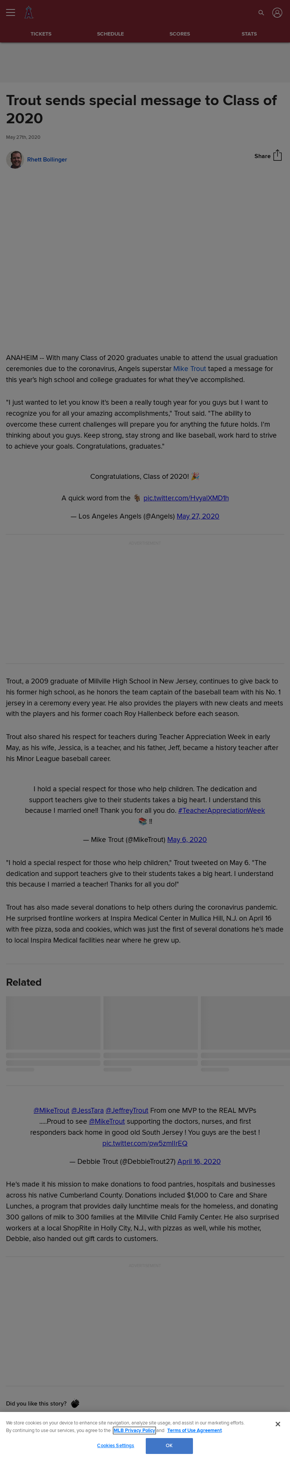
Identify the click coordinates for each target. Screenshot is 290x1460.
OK (169, 1446)
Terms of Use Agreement (194, 1430)
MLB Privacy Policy (134, 1430)
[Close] (278, 1424)
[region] (145, 1436)
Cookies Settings (115, 1446)
